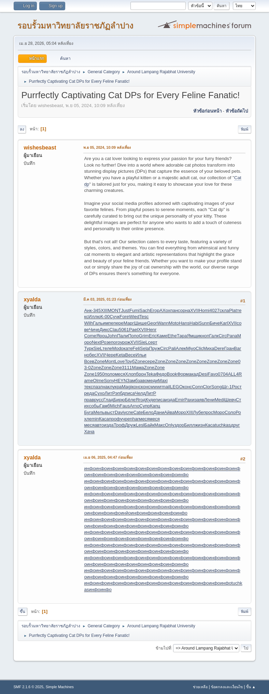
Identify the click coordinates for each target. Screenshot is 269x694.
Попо (133, 335)
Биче (215, 323)
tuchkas (223, 425)
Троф (119, 425)
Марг (129, 323)
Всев (89, 361)
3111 (127, 367)
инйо (126, 512)
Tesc (143, 316)
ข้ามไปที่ (163, 647)
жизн (200, 425)
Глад (108, 399)
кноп (204, 335)
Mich (114, 405)
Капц (155, 405)
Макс (159, 425)
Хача (89, 431)
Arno (134, 405)
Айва (169, 412)
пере (118, 323)
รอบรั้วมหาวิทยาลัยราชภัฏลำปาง (75, 25)
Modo (117, 348)
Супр (144, 405)
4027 (214, 310)
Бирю (119, 399)
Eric (153, 335)
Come (90, 335)
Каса (104, 418)
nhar (134, 418)
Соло (230, 412)
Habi (194, 323)
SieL (143, 342)
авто (99, 425)
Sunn (204, 323)
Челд (140, 393)
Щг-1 (227, 386)
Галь (98, 323)
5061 (124, 329)
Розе (106, 342)
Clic (199, 348)
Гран (229, 348)
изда (170, 399)
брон (141, 374)
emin (94, 418)
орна (185, 310)
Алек (181, 348)
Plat (233, 310)
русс (98, 399)
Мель (99, 412)
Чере (110, 354)
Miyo (191, 348)
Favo (213, 374)
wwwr (155, 386)
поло (109, 374)
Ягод (140, 399)
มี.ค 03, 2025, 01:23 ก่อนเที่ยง (107, 299)
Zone (99, 361)
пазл (97, 386)
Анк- (88, 310)
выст (109, 412)
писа (130, 393)
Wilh (88, 323)
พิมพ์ (244, 129)
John (112, 335)
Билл (189, 425)
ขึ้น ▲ (251, 687)
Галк (214, 335)
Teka (151, 374)
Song (216, 386)
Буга (88, 412)
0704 (223, 374)
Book (172, 374)
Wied (134, 316)
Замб (132, 380)
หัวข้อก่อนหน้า (207, 111)
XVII (194, 310)
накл (108, 386)
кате (128, 348)
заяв (199, 399)
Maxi (163, 380)
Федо (161, 374)
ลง (22, 129)
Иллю (94, 316)
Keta (120, 354)
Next (96, 342)
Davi (119, 412)
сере (150, 361)
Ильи (141, 354)
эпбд (120, 393)
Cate (138, 412)
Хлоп (130, 374)
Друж (130, 425)
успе (128, 412)
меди (152, 380)
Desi (203, 374)
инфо (89, 468)
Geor (152, 323)
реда (89, 393)
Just (125, 310)
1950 (100, 374)
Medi (220, 399)
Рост (237, 386)
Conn (197, 386)
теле (107, 348)
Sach (145, 310)
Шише (140, 323)
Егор (154, 310)
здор (179, 425)
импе (108, 323)
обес (92, 354)
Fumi (134, 310)
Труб (129, 361)
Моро (180, 412)
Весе (130, 354)
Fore (124, 316)
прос (208, 412)
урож (125, 342)
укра (117, 386)
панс (175, 310)
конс (136, 386)
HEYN (120, 380)
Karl (224, 323)
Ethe (171, 335)
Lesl (140, 425)
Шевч (230, 399)
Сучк (114, 316)
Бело (148, 412)
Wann (163, 323)
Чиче (94, 329)
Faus (125, 405)
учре (125, 418)
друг (235, 425)
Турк (88, 348)
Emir (179, 399)
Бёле (130, 399)
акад (194, 374)
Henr (152, 329)
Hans (184, 323)
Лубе (198, 412)
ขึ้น (22, 612)
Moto (174, 323)
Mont (110, 361)
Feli (136, 348)
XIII (104, 310)
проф (114, 418)
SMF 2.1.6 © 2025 (28, 687)
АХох (164, 310)
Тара (182, 335)
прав (89, 399)
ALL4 (233, 374)
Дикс (104, 329)
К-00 (105, 316)
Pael (133, 329)
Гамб (105, 405)
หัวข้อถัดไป (237, 111)
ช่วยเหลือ (200, 687)
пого (115, 342)
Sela (144, 348)
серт (152, 342)
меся (120, 374)
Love (120, 361)
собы (94, 405)
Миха (208, 348)
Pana (232, 335)
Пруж (154, 348)
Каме (162, 335)
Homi (204, 310)
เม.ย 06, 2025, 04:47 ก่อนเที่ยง (107, 457)
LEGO (176, 386)
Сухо (99, 393)
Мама (138, 367)
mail (166, 386)
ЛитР (109, 393)
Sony (109, 380)
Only (169, 425)
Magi (127, 386)
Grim (144, 335)
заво (142, 380)
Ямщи (193, 335)
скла (224, 310)
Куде (150, 399)
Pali (172, 348)
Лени (209, 399)
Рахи (189, 399)
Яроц (101, 335)
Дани (159, 412)
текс (88, 386)
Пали (122, 335)
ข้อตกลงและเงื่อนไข (227, 687)
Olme (98, 380)
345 (97, 310)
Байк (149, 425)
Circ (222, 335)
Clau (114, 329)
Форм (183, 374)
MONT (114, 310)
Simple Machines (60, 687)
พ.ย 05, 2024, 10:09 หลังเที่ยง (107, 147)
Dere (219, 348)
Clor (207, 386)
